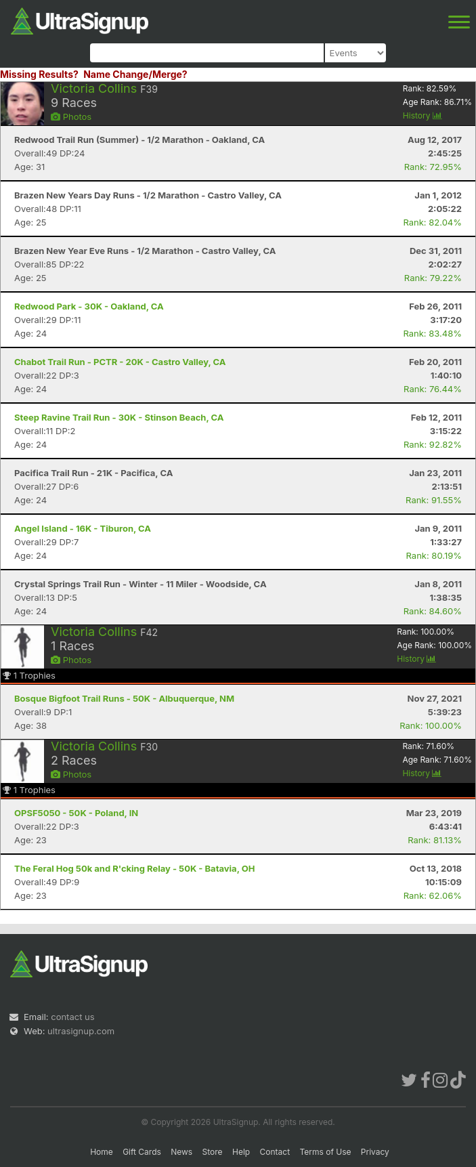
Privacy (375, 1152)
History (422, 115)
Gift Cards (142, 1152)
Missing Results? (39, 74)
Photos (71, 116)
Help (241, 1152)
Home (101, 1152)
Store (212, 1152)
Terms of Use (325, 1152)
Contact (275, 1152)
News (181, 1152)
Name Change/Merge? (135, 74)
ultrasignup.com (80, 1030)
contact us (72, 1016)
